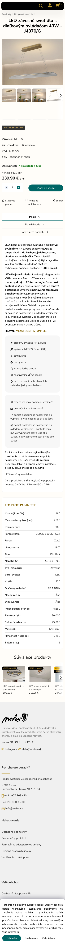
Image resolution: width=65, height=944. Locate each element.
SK (11, 742)
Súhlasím (11, 938)
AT (28, 742)
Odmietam (48, 938)
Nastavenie (31, 938)
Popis (32, 217)
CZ (16, 742)
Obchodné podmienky (14, 832)
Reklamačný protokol (14, 838)
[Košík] (58, 5)
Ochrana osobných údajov (16, 851)
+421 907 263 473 (15, 795)
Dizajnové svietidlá (23, 14)
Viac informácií (10, 932)
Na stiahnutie (32, 224)
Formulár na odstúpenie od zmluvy (21, 844)
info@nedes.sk (14, 808)
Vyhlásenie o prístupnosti (16, 857)
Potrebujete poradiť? (32, 232)
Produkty (6, 14)
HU (22, 742)
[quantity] (12, 187)
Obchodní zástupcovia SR (16, 893)
